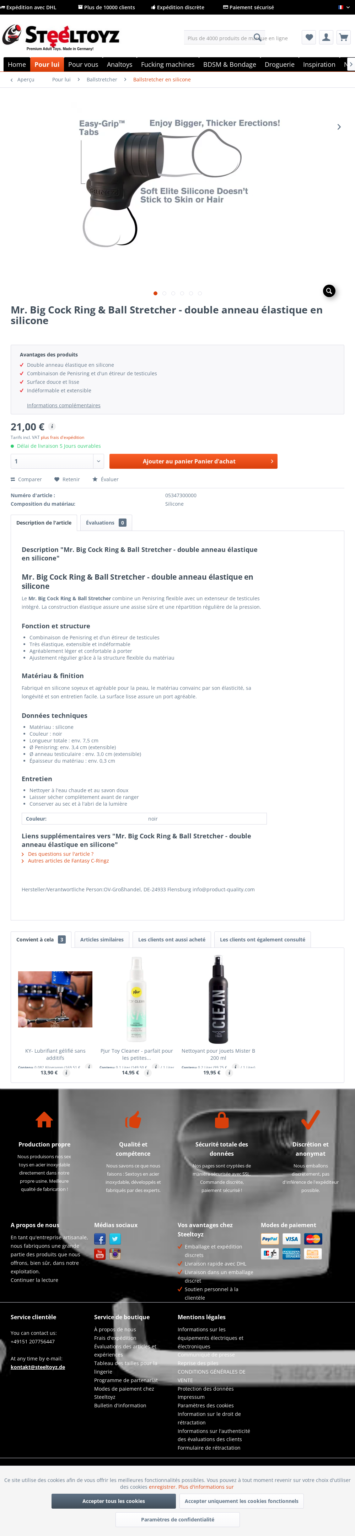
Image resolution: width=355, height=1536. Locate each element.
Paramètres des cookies (206, 1405)
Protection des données (206, 1388)
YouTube (100, 1254)
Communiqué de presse (206, 1354)
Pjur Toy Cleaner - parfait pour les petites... (137, 1054)
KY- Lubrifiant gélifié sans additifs (55, 1054)
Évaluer (105, 479)
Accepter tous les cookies (113, 1501)
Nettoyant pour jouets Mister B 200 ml (218, 1054)
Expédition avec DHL (28, 7)
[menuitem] (224, 37)
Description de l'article (43, 522)
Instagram (115, 1254)
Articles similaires (102, 939)
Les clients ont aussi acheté (171, 939)
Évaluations (106, 523)
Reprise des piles (198, 1363)
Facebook (100, 1239)
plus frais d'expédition (62, 437)
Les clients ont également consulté (262, 939)
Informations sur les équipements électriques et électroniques (210, 1338)
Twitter (115, 1239)
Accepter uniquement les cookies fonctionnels (241, 1501)
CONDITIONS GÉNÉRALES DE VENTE (212, 1376)
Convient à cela (41, 939)
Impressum (191, 1396)
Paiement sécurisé (248, 7)
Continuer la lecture (34, 1280)
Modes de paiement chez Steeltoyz (124, 1393)
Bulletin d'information (120, 1405)
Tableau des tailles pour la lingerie (125, 1367)
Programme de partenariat (126, 1380)
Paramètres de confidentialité (177, 1519)
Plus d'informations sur (206, 1486)
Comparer (26, 479)
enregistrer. (163, 1486)
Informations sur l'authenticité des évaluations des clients (214, 1435)
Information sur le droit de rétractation (209, 1418)
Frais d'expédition (115, 1337)
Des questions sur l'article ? (57, 853)
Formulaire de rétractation (209, 1447)
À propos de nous (115, 1329)
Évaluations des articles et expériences (125, 1350)
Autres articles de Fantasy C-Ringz (65, 860)
